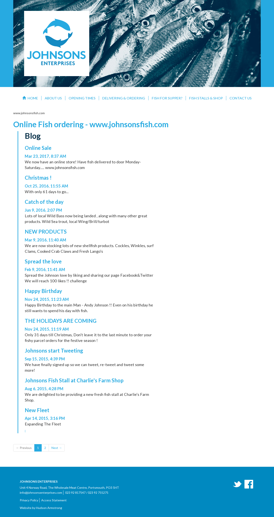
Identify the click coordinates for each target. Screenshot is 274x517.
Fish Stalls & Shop (206, 98)
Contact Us (240, 98)
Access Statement (54, 500)
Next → (56, 448)
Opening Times (82, 98)
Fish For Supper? (167, 98)
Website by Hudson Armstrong (41, 508)
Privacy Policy (29, 500)
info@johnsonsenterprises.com (41, 492)
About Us (53, 98)
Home (30, 98)
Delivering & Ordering (123, 98)
